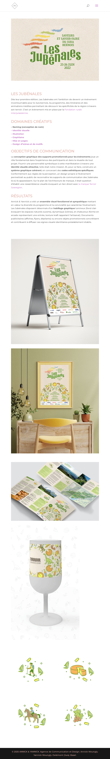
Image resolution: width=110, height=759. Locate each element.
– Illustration (17, 134)
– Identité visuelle (20, 130)
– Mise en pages (19, 141)
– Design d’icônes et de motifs (27, 144)
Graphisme (18, 137)
